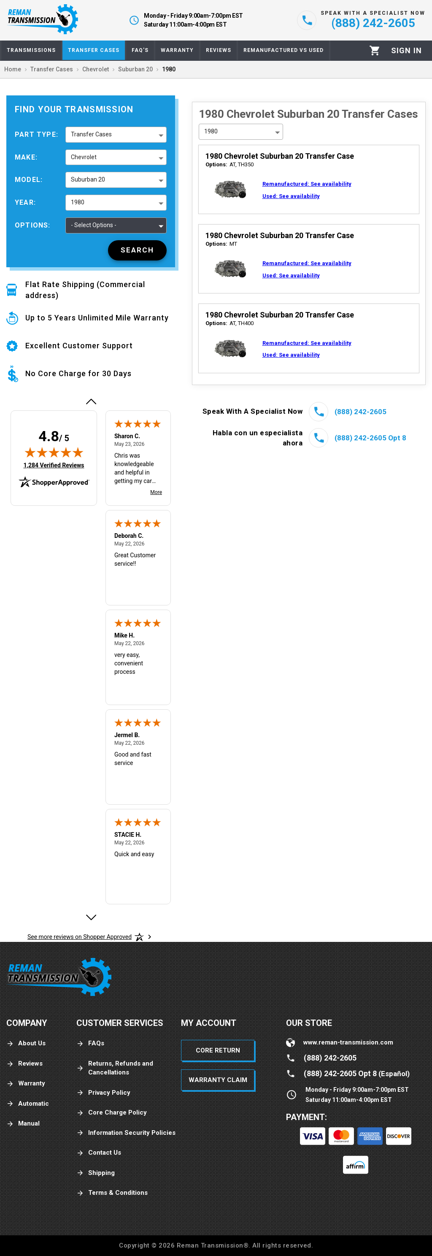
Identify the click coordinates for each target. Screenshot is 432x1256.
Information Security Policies (126, 1133)
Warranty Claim (218, 1080)
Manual (23, 1124)
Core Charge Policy (111, 1113)
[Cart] (374, 50)
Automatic (27, 1104)
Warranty (25, 1084)
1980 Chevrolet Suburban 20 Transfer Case (279, 156)
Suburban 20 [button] (88, 179)
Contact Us (98, 1153)
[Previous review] (91, 401)
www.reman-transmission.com (348, 1042)
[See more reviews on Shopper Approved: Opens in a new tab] (79, 936)
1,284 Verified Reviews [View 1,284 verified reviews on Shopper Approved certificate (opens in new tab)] (53, 465)
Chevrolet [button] (84, 157)
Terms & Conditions (112, 1193)
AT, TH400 (229, 323)
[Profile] (406, 50)
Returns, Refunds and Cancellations (114, 1068)
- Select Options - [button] (93, 225)
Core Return (218, 1050)
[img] (54, 452)
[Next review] (91, 917)
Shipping (95, 1173)
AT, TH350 (229, 164)
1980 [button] (77, 202)
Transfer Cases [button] (91, 134)
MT (221, 244)
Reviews (24, 1064)
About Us (26, 1043)
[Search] (137, 250)
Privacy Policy (103, 1093)
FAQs (90, 1043)
